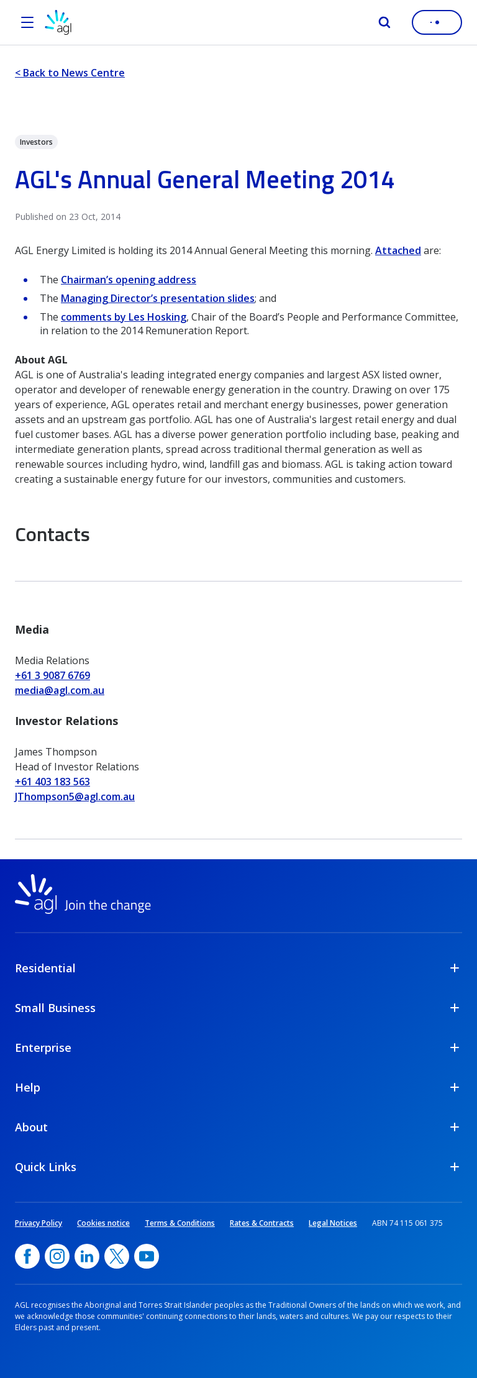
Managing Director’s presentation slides (158, 298)
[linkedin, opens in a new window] (87, 1256)
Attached (398, 250)
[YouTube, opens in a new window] (146, 1256)
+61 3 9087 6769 (52, 675)
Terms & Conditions (180, 1223)
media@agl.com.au (59, 690)
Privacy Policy (38, 1223)
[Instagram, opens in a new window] (57, 1256)
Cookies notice (103, 1223)
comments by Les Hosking (123, 317)
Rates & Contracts (262, 1223)
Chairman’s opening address (128, 279)
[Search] (384, 22)
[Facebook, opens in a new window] (27, 1256)
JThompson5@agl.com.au (75, 796)
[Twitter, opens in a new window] (116, 1256)
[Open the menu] (27, 22)
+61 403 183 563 (52, 781)
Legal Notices (333, 1223)
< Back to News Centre (70, 73)
